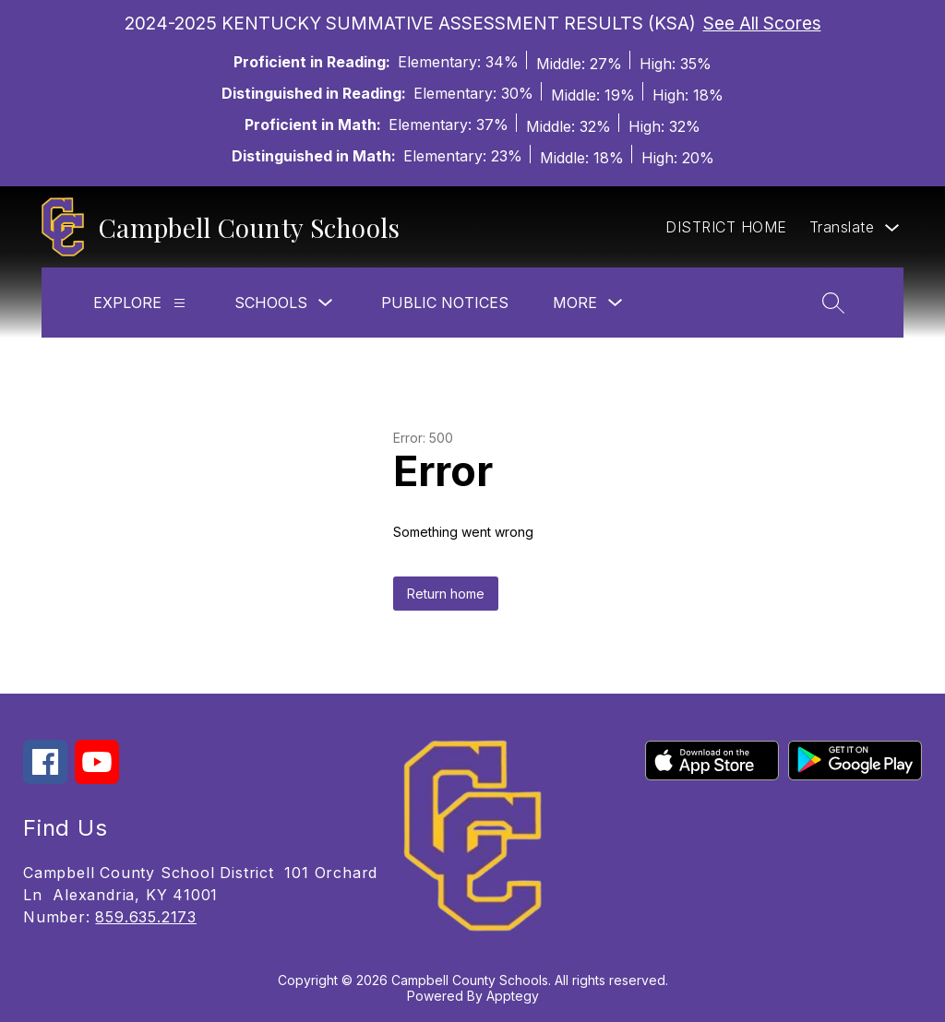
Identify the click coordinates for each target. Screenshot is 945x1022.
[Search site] (833, 302)
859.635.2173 (146, 917)
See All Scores (762, 23)
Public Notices (444, 302)
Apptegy (512, 996)
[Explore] (179, 303)
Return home (445, 593)
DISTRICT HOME (726, 227)
